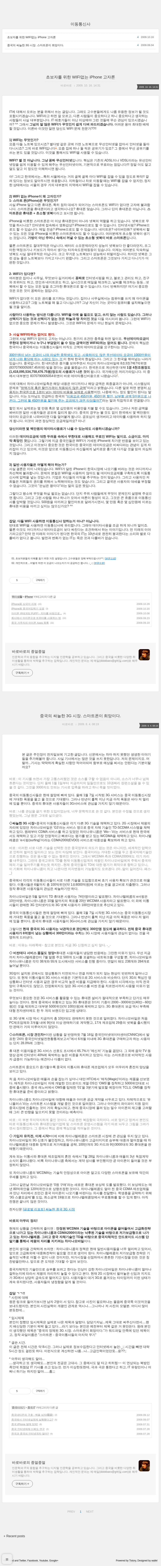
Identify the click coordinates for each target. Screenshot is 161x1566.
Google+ (54, 1560)
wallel (154, 1560)
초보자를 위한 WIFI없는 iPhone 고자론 (31, 37)
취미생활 (17, 596)
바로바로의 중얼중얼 (28, 652)
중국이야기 (18, 1407)
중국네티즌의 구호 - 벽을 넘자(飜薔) (32, 1414)
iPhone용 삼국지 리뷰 (24, 604)
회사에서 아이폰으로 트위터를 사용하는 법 (36, 618)
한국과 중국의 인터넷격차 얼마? (30, 1433)
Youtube (43, 1560)
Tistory (132, 1560)
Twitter (22, 1560)
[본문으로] (110, 558)
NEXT (89, 1511)
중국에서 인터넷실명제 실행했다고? (32, 1419)
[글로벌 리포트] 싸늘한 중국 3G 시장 (49, 1209)
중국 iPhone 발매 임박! (24, 1424)
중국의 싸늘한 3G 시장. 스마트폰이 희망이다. (35, 45)
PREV (70, 1511)
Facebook (32, 1560)
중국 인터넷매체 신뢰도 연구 (28, 1429)
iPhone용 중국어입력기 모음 (27, 608)
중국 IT (31, 1407)
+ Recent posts (14, 1536)
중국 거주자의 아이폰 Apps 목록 (30, 622)
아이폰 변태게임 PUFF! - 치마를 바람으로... (36, 613)
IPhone (29, 596)
